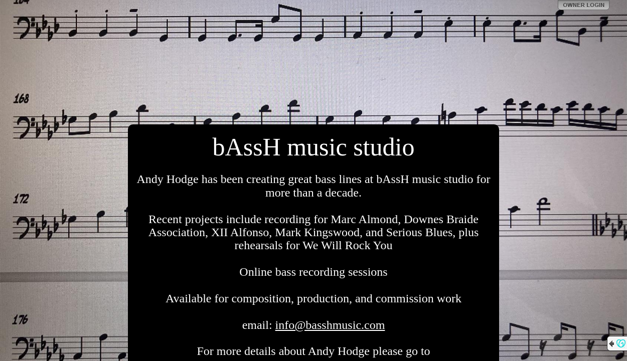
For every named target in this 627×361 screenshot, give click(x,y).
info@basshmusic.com (330, 324)
